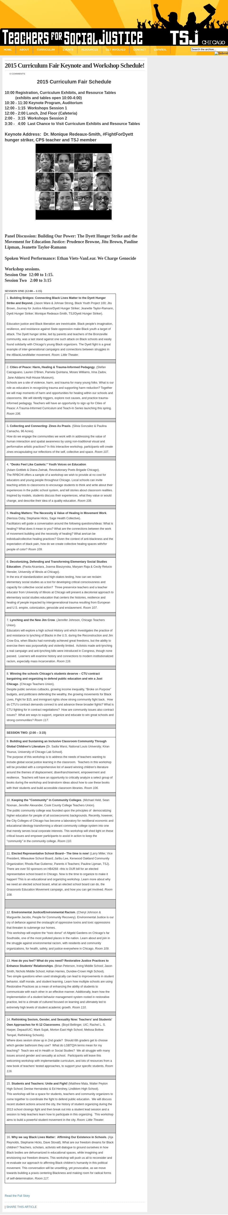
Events (68, 49)
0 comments (17, 73)
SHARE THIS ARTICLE (21, 1207)
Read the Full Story (17, 1195)
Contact (139, 49)
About (24, 49)
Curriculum (46, 49)
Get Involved (115, 49)
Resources (89, 49)
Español (160, 49)
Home (8, 49)
